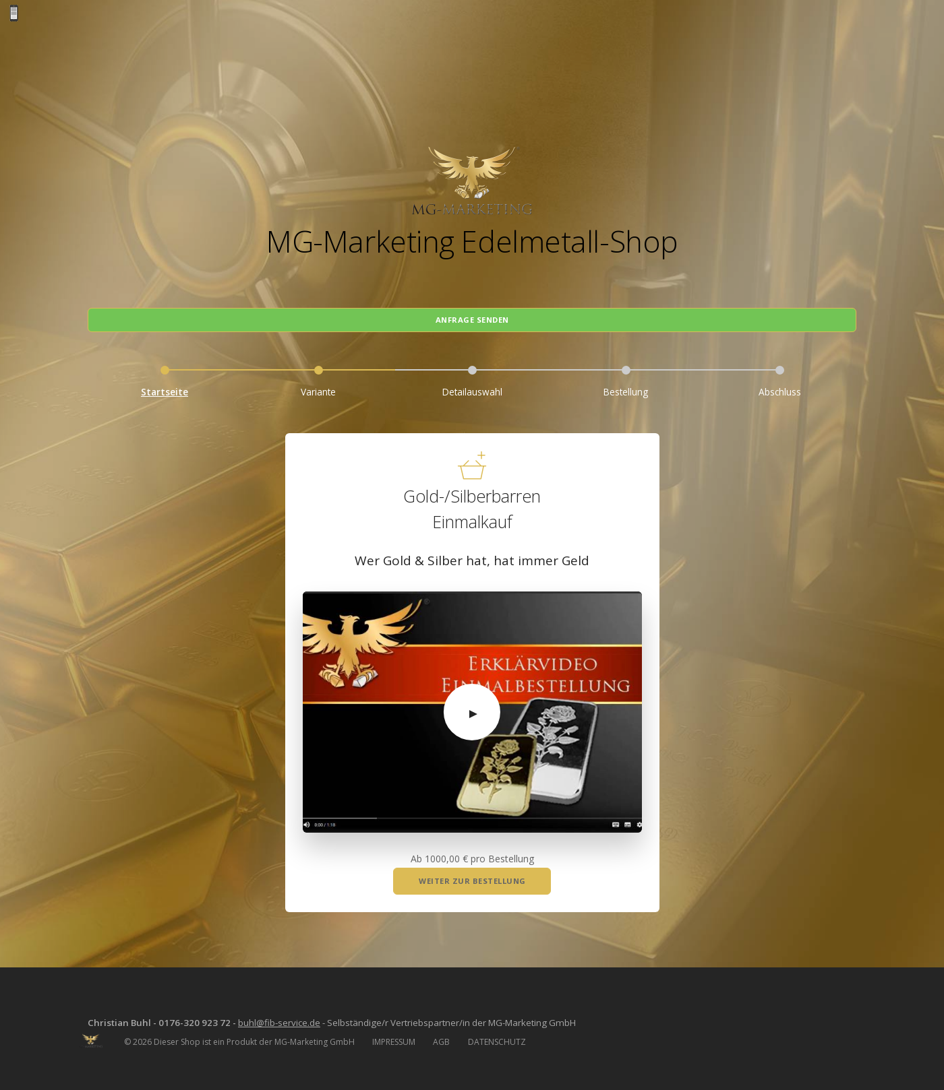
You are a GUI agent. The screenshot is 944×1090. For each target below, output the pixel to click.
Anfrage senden (472, 311)
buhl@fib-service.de (289, 1016)
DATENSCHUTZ (497, 1035)
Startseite (165, 384)
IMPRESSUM (393, 1035)
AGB (441, 1035)
